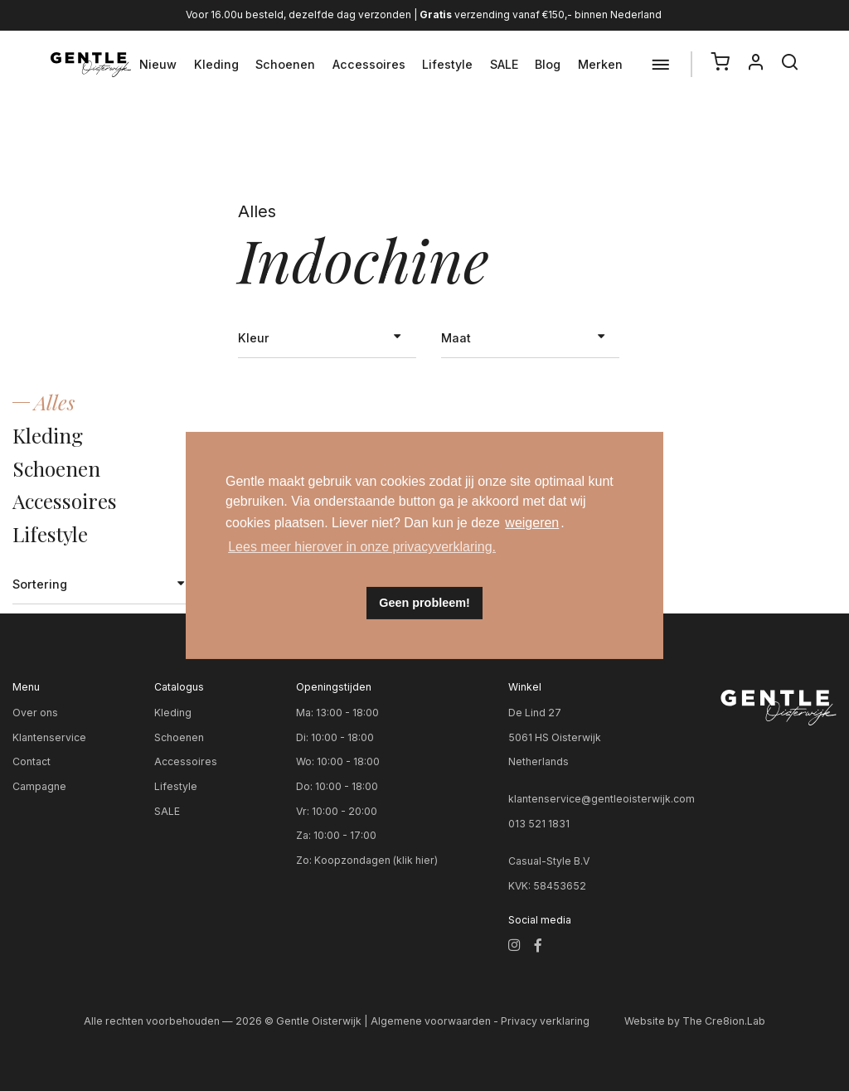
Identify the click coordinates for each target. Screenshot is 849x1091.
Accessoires (368, 64)
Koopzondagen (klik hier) (376, 860)
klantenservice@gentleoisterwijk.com (601, 799)
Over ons (35, 712)
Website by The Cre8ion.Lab (694, 1021)
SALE (504, 64)
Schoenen (285, 64)
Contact (31, 761)
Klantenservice (49, 737)
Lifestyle (447, 64)
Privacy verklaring (545, 1021)
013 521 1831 (539, 823)
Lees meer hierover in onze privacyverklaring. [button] (362, 547)
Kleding (216, 64)
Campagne (39, 786)
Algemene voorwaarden (431, 1021)
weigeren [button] (532, 523)
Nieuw (158, 64)
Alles (54, 401)
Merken (600, 64)
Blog (547, 64)
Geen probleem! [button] (424, 602)
